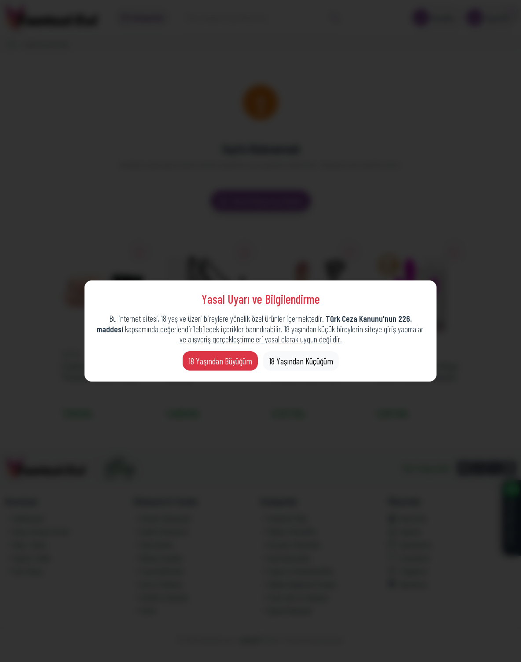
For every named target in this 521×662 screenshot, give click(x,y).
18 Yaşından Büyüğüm (220, 361)
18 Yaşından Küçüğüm (301, 361)
